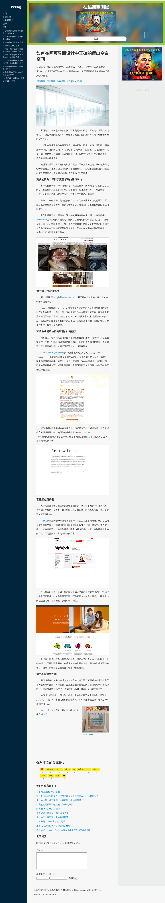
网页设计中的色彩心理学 (48, 809)
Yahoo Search (68, 297)
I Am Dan (45, 521)
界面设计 (61, 81)
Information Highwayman (52, 352)
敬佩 (51, 776)
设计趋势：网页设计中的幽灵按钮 (52, 817)
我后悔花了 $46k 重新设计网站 (50, 821)
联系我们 (37, 898)
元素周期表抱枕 (88, 734)
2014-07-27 (77, 81)
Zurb (43, 592)
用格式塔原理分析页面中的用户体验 (53, 826)
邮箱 (52, 877)
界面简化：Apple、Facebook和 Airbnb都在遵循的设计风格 (63, 830)
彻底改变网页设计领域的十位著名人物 (54, 804)
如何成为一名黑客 (12, 45)
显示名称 (41, 877)
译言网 (44, 714)
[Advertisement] (91, 754)
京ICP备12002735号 (49, 898)
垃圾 (57, 776)
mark (43, 776)
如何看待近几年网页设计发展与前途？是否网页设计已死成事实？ (67, 796)
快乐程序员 (8, 20)
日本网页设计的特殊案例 (48, 792)
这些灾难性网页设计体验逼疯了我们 (53, 813)
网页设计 (41, 81)
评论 (39, 850)
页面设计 (51, 81)
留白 (69, 81)
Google (56, 297)
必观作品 (7, 17)
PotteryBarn (41, 220)
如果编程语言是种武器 (14, 42)
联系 (5, 23)
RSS (4, 27)
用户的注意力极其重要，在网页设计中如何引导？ (59, 800)
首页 (5, 13)
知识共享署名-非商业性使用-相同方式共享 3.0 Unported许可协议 (69, 893)
